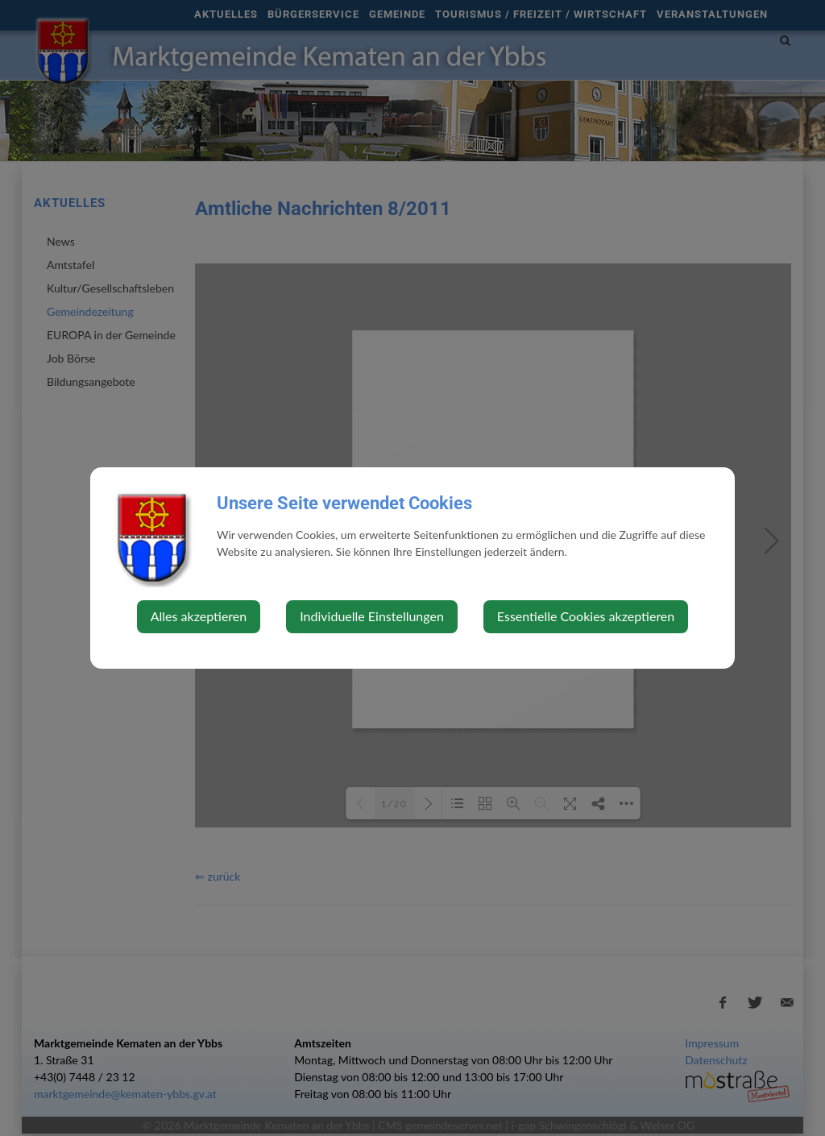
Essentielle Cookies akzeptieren (585, 616)
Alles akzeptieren (199, 616)
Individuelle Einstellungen (372, 616)
